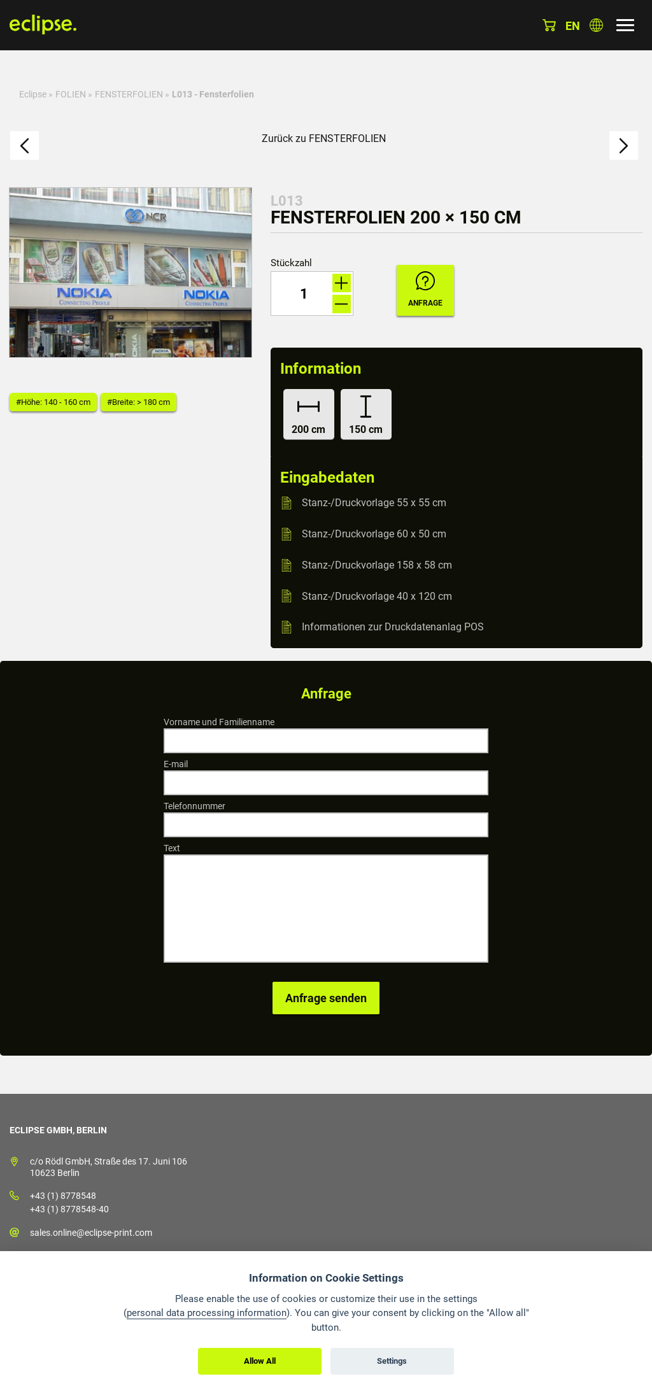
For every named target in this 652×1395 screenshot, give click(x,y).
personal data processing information (207, 1313)
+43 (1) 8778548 (63, 1196)
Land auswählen (596, 25)
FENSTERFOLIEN (129, 94)
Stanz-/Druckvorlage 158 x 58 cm (377, 565)
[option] (130, 272)
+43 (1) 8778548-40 (69, 1209)
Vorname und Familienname (219, 722)
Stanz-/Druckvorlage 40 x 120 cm (377, 596)
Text (172, 848)
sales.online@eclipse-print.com (91, 1233)
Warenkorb (549, 25)
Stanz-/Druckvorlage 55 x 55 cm (374, 503)
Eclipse (32, 94)
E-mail (176, 764)
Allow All (260, 1361)
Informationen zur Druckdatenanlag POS (393, 627)
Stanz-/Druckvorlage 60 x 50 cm (374, 534)
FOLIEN (70, 94)
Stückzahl (291, 263)
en (572, 25)
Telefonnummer (194, 806)
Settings (392, 1361)
